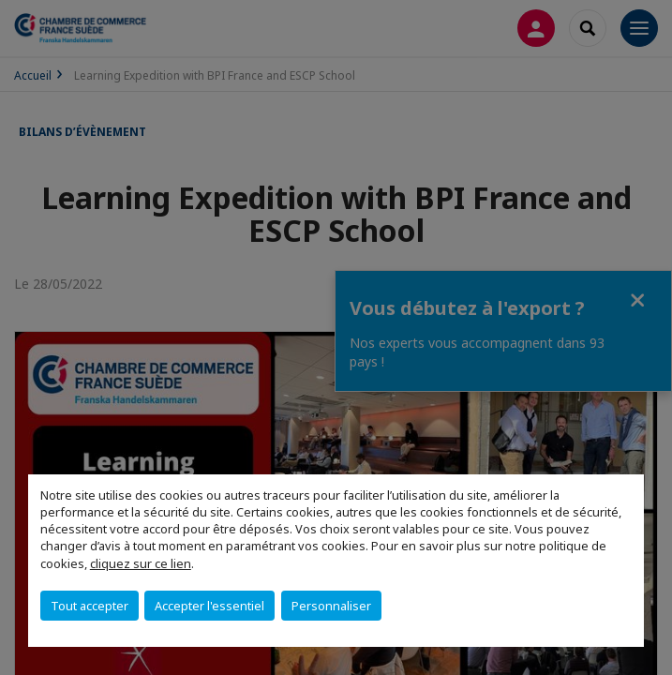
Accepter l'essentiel (209, 605)
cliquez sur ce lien (140, 563)
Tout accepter (89, 605)
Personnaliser (331, 605)
